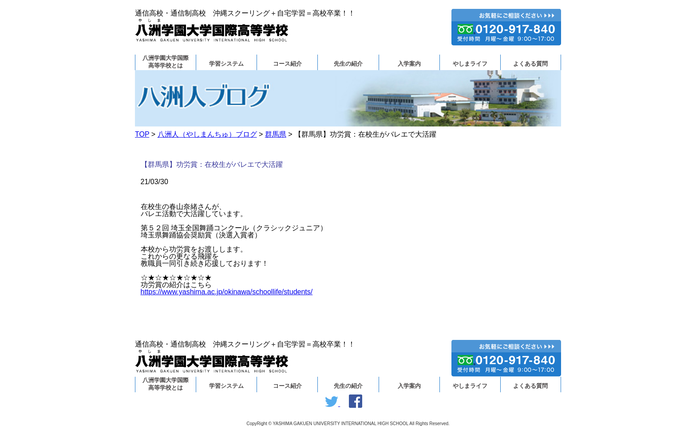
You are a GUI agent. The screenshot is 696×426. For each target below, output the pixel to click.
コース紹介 (287, 64)
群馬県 (275, 134)
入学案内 (409, 64)
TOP (142, 134)
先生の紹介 (348, 64)
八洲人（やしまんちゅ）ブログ (207, 134)
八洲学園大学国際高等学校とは (165, 62)
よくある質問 (530, 64)
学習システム (226, 64)
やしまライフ (470, 64)
